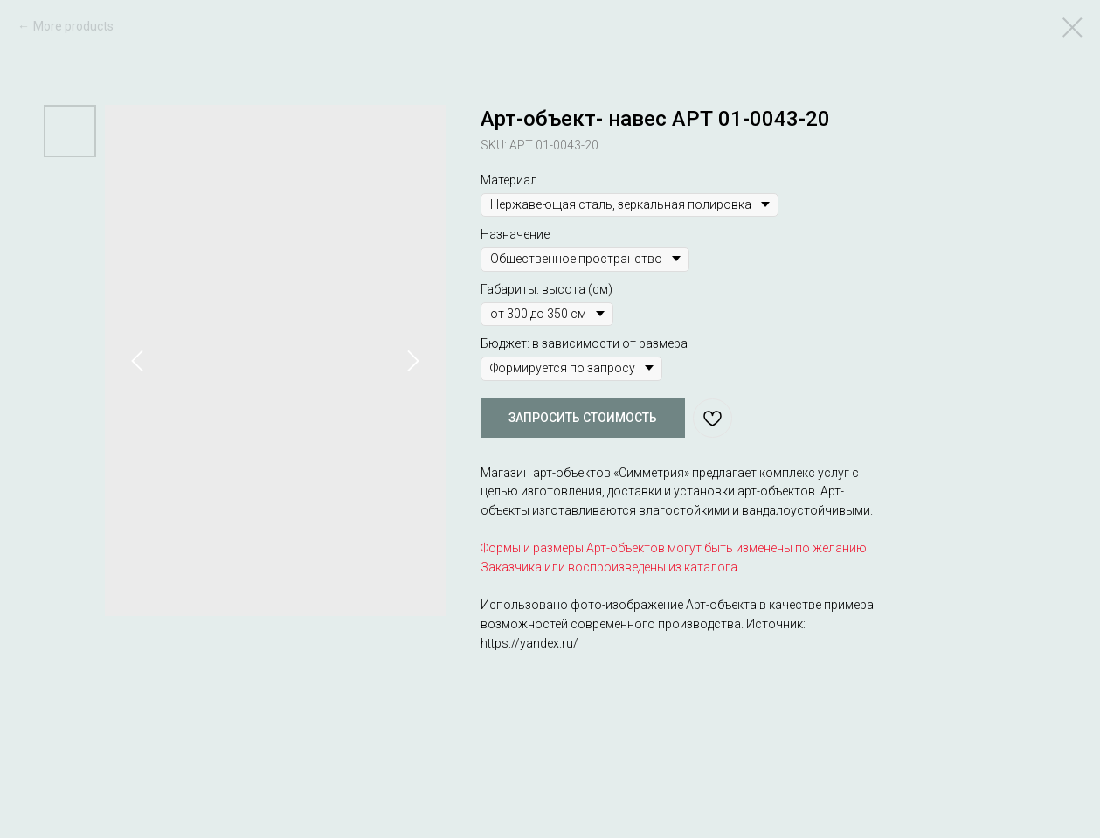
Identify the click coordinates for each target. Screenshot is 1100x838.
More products (73, 26)
